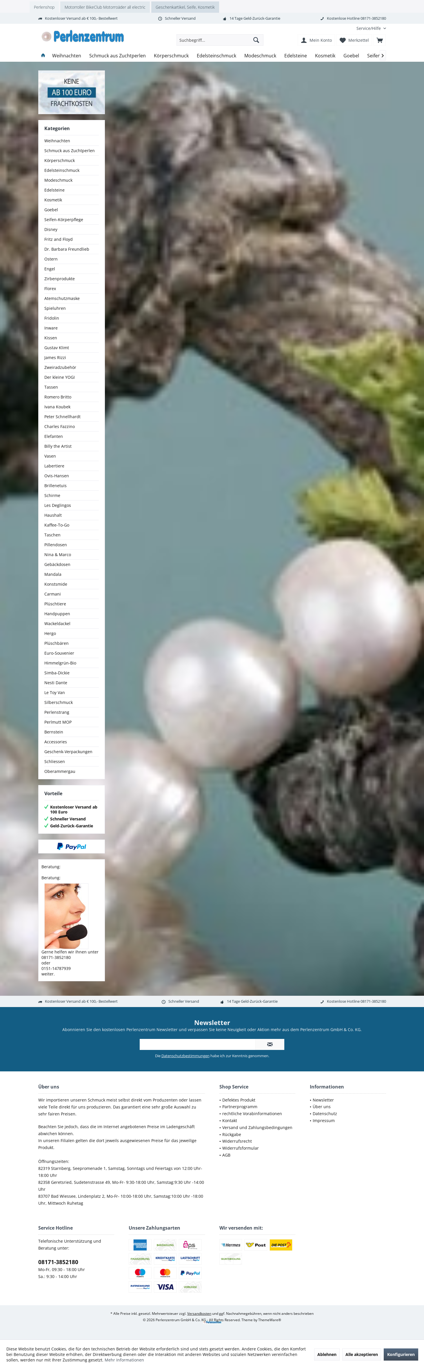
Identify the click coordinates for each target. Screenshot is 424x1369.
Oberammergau (59, 771)
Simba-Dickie (57, 673)
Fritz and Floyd (58, 239)
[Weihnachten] (66, 56)
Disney (50, 229)
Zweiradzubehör (60, 367)
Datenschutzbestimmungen (185, 1055)
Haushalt (53, 515)
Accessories (55, 741)
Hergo (50, 633)
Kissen (50, 338)
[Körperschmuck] (171, 56)
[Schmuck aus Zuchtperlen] (117, 56)
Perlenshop (44, 7)
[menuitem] (369, 28)
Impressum (324, 1120)
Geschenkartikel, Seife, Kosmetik (185, 7)
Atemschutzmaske (62, 298)
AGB (226, 1155)
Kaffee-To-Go (56, 525)
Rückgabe (231, 1134)
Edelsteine (54, 190)
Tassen (51, 387)
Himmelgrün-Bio (60, 663)
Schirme (52, 495)
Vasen (50, 456)
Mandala (52, 574)
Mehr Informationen (124, 1360)
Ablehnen (326, 1354)
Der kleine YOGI (59, 377)
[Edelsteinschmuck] (216, 56)
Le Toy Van (54, 692)
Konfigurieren (401, 1354)
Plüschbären (56, 643)
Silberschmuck (58, 702)
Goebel (51, 209)
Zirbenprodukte (59, 278)
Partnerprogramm (239, 1106)
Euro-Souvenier (59, 653)
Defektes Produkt (238, 1100)
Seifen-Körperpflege (63, 219)
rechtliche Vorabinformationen (252, 1113)
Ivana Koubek (57, 406)
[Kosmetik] (325, 56)
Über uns (322, 1106)
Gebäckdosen (57, 564)
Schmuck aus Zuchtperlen (69, 150)
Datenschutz (325, 1113)
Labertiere (54, 466)
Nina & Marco (57, 554)
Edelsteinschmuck (61, 170)
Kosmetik (53, 200)
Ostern (51, 259)
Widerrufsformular (240, 1148)
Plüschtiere (55, 604)
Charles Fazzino (59, 426)
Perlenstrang (56, 712)
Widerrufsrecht (237, 1141)
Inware (51, 328)
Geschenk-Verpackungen (68, 751)
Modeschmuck (58, 180)
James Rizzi (55, 357)
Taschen (52, 535)
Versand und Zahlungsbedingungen (257, 1127)
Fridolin (51, 318)
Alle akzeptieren (361, 1354)
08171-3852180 (58, 1262)
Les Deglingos (57, 505)
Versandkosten (199, 1313)
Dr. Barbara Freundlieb (66, 249)
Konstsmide (55, 584)
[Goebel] (351, 56)
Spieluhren (55, 308)
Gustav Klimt (56, 347)
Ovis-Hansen (56, 475)
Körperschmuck (59, 160)
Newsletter (323, 1100)
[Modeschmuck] (260, 56)
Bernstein (53, 732)
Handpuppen (57, 613)
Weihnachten (57, 140)
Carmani (52, 594)
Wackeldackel (57, 623)
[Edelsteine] (295, 56)
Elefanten (53, 436)
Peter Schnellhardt (62, 416)
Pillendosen (55, 544)
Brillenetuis (55, 485)
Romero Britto (57, 397)
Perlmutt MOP (58, 722)
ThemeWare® (269, 1319)
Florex (50, 288)
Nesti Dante (55, 682)
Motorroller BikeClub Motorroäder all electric (105, 7)
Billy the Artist (58, 446)
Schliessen (54, 761)
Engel (49, 269)
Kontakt (229, 1120)
